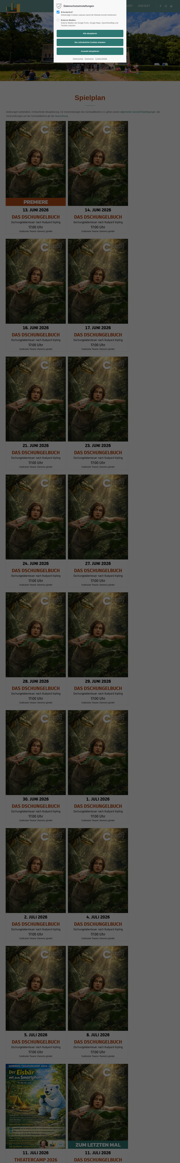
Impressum (89, 59)
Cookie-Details (101, 59)
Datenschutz (78, 59)
